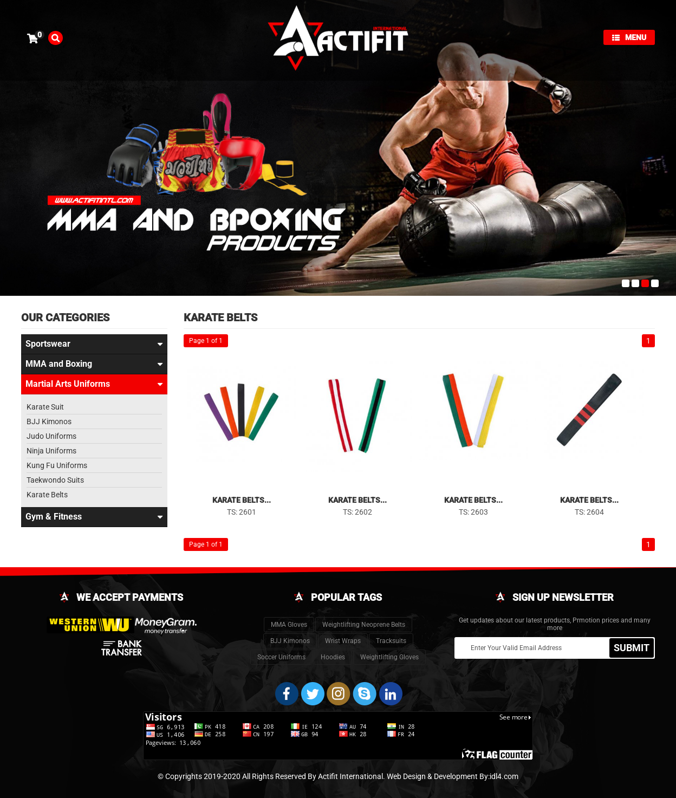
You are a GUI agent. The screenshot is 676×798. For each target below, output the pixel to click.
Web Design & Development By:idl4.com (452, 776)
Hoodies (333, 657)
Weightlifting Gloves (389, 657)
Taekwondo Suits (55, 480)
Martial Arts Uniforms (94, 384)
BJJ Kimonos (49, 421)
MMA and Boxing (94, 364)
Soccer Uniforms (281, 657)
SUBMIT (631, 647)
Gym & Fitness (94, 516)
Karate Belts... (241, 500)
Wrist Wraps (343, 641)
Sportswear (94, 344)
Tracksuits (391, 641)
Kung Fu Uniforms (57, 465)
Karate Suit (45, 407)
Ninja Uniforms (51, 450)
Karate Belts (47, 494)
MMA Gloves (289, 624)
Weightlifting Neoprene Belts (363, 624)
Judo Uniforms (51, 436)
